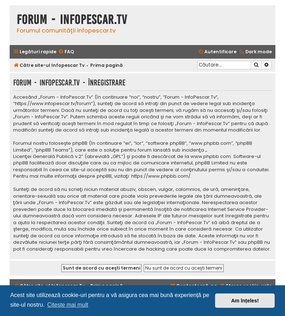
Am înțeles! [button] (245, 300)
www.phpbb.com (210, 156)
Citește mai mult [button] (67, 305)
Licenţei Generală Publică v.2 (47, 156)
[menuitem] (66, 52)
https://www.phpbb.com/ (160, 176)
